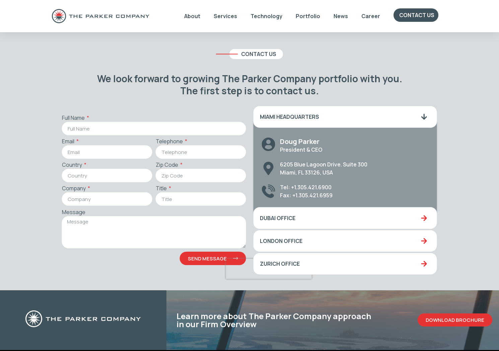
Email (63, 142)
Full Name (68, 118)
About (192, 16)
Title (156, 189)
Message (68, 212)
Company (69, 189)
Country (67, 165)
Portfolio (308, 16)
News (341, 16)
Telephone (164, 142)
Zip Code (162, 165)
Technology (266, 16)
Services (225, 16)
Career (370, 16)
